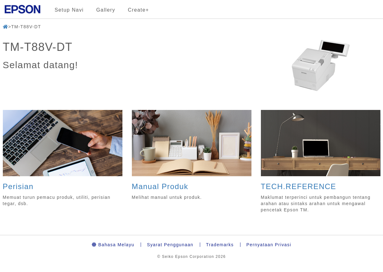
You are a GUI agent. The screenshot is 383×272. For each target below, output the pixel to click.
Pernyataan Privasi (268, 244)
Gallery (105, 10)
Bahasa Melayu (113, 244)
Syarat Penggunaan (170, 244)
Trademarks (220, 244)
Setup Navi (69, 10)
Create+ (138, 10)
